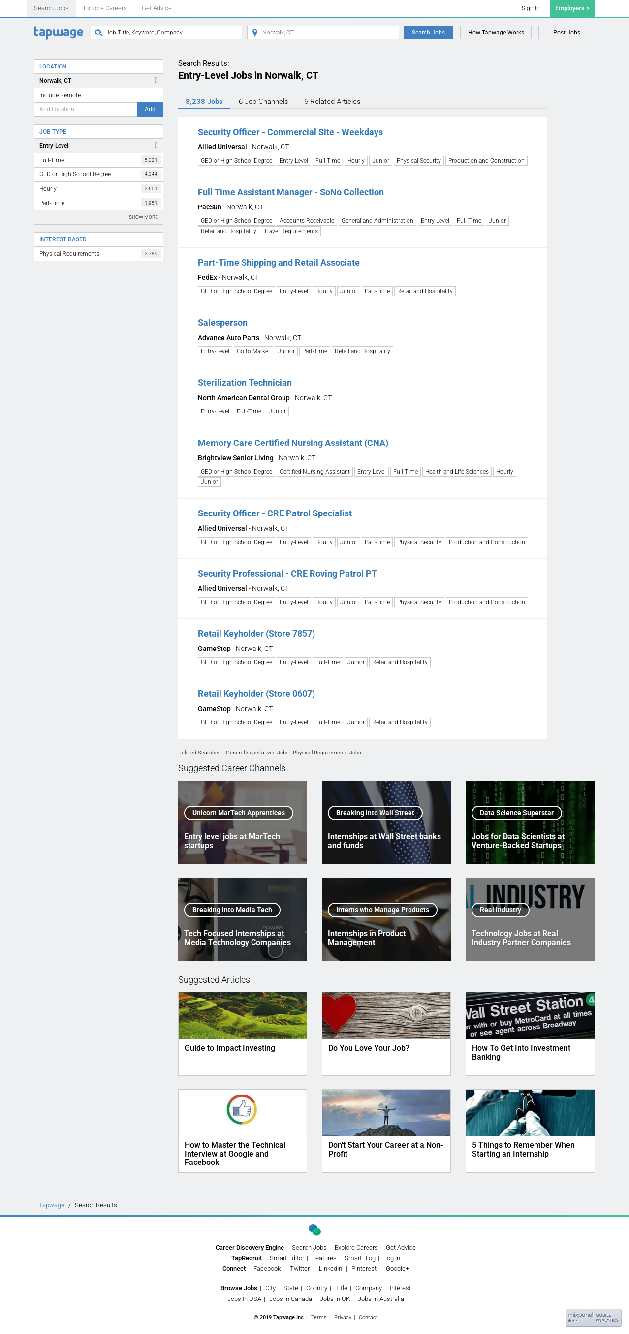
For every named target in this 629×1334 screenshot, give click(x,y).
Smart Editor (287, 1258)
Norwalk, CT (55, 80)
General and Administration (377, 220)
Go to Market (253, 351)
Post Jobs (566, 32)
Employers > (572, 8)
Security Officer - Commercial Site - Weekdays (290, 132)
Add (150, 109)
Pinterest (364, 1268)
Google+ (397, 1268)
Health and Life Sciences (457, 471)
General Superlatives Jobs (257, 753)
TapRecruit (246, 1258)
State (290, 1288)
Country (316, 1288)
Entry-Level (53, 145)
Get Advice (157, 8)
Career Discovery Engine (250, 1247)
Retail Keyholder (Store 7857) (256, 633)
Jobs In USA (244, 1298)
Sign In (531, 8)
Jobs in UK (335, 1298)
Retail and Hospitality (228, 231)
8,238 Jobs (204, 101)
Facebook (267, 1268)
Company (368, 1288)
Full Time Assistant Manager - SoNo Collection (291, 192)
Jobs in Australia (381, 1298)
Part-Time (100, 202)
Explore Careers (105, 8)
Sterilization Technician (245, 382)
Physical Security (419, 160)
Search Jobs (51, 8)
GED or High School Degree (100, 174)
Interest (400, 1288)
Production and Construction (486, 160)
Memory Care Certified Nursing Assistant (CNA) (293, 443)
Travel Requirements (291, 231)
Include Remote (60, 95)
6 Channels (263, 101)
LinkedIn (330, 1268)
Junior (380, 160)
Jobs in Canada (290, 1298)
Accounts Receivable (307, 220)
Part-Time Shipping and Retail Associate (279, 262)
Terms (319, 1317)
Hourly (100, 188)
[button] (186, 132)
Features (324, 1258)
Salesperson (223, 322)
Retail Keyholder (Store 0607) (256, 693)
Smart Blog (360, 1258)
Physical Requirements (100, 253)
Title (341, 1288)
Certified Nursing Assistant (315, 471)
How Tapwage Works (496, 32)
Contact (368, 1317)
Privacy (342, 1317)
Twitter (300, 1268)
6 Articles (332, 101)
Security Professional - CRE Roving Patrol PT (287, 573)
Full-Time (100, 160)
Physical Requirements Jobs (327, 753)
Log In (391, 1258)
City (270, 1288)
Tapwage (51, 1205)
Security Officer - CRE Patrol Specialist (275, 513)
